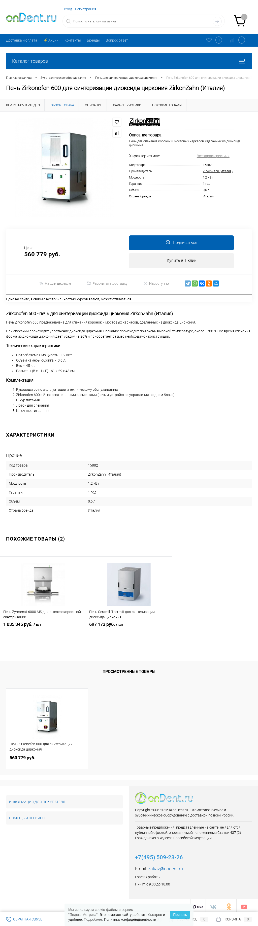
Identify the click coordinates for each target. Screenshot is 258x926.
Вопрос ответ (117, 40)
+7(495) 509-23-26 (159, 855)
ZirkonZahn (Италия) (218, 171)
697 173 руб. (128, 626)
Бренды (93, 40)
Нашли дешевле (55, 284)
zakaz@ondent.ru (165, 866)
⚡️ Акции (50, 40)
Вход (68, 9)
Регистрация (85, 9)
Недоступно (156, 284)
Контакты (72, 40)
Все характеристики (213, 156)
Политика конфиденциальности (130, 919)
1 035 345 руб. (42, 626)
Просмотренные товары (129, 669)
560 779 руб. (22, 755)
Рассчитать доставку (107, 284)
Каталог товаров (129, 61)
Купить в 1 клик (181, 261)
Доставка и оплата (21, 40)
